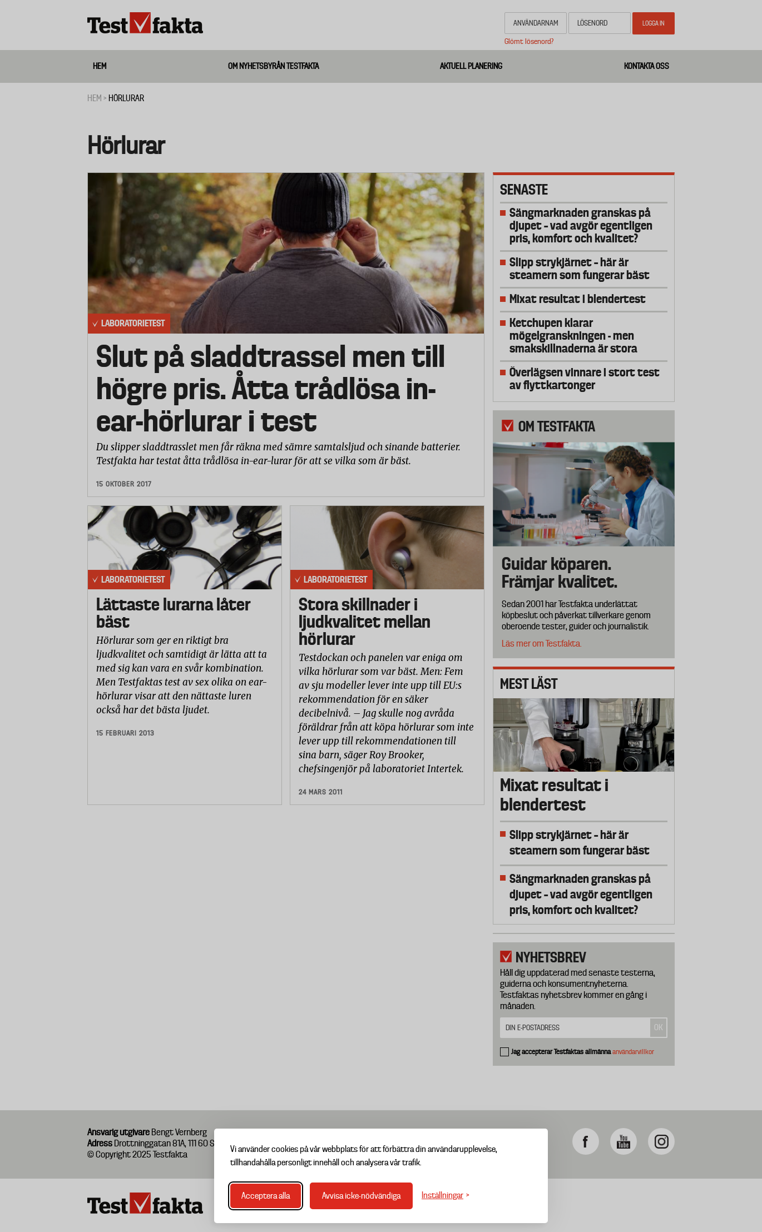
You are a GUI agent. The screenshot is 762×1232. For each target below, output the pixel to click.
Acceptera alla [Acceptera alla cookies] (265, 1196)
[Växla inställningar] (445, 1196)
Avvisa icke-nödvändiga (361, 1196)
